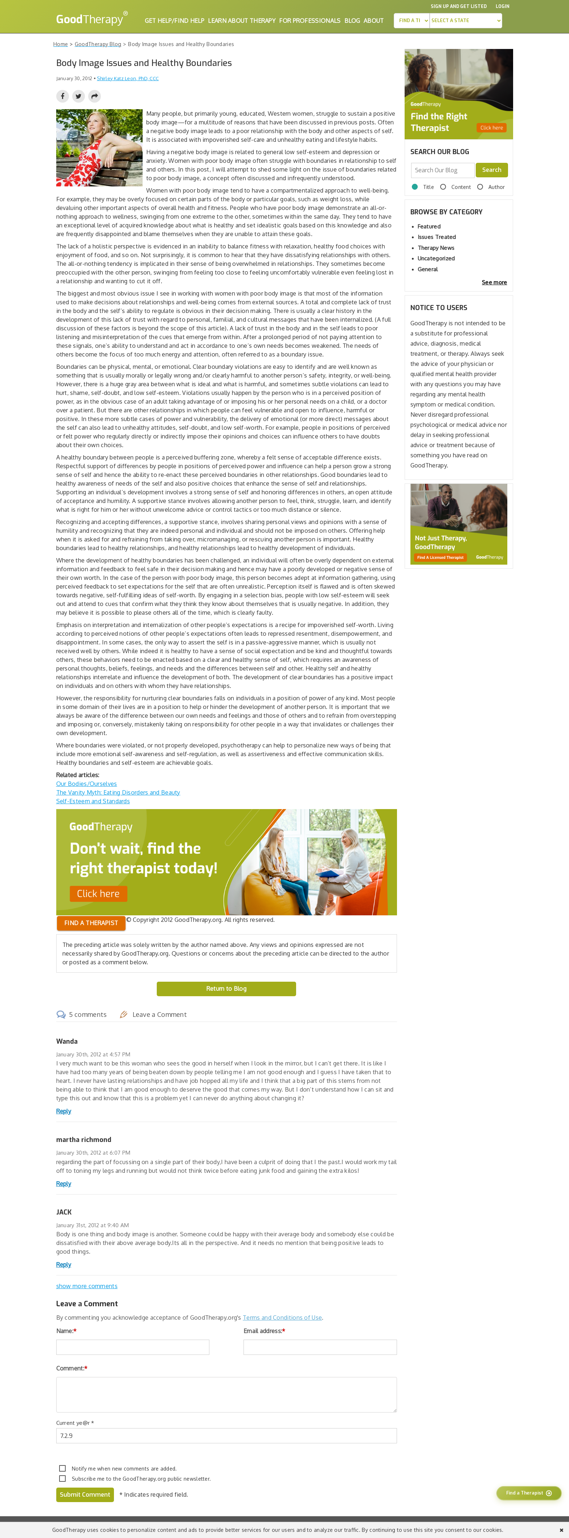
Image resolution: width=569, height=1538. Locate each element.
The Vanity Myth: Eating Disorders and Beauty (118, 792)
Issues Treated (437, 237)
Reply (63, 1111)
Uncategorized (436, 258)
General (428, 269)
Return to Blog (226, 988)
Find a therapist (91, 923)
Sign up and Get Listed (459, 6)
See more (494, 282)
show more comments (87, 1286)
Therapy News (436, 247)
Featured (429, 226)
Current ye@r (75, 1422)
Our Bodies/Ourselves (86, 783)
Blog (352, 20)
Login (502, 6)
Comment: (72, 1368)
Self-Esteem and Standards (93, 801)
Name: (66, 1331)
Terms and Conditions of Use (282, 1317)
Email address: (264, 1331)
